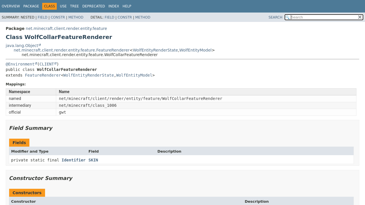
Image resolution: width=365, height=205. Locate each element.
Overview (11, 6)
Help (127, 6)
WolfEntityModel (195, 50)
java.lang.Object (22, 45)
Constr (58, 17)
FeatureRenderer (43, 75)
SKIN (93, 160)
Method (76, 17)
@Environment (20, 64)
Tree (74, 6)
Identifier (74, 160)
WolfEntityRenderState (155, 50)
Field (42, 17)
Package (31, 6)
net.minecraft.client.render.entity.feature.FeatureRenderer (71, 50)
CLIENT (47, 64)
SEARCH (276, 17)
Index (113, 6)
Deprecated (93, 6)
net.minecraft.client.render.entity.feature (66, 28)
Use (63, 6)
